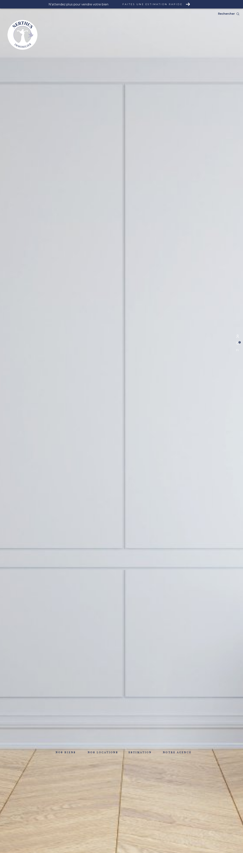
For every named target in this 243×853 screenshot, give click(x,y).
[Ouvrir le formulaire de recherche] (229, 14)
